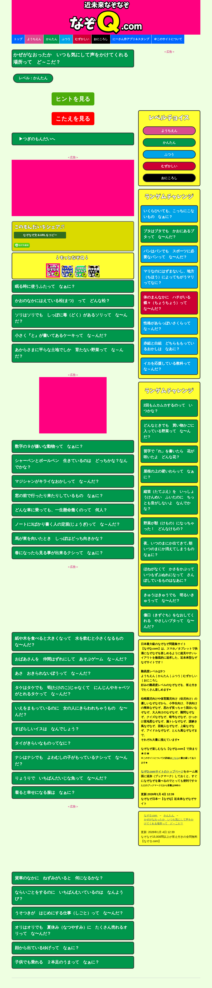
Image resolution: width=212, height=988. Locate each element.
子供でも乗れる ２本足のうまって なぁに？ (57, 962)
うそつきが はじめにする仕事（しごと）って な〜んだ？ (69, 913)
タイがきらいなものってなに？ (43, 743)
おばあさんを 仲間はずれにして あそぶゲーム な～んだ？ (71, 659)
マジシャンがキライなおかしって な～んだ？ (57, 481)
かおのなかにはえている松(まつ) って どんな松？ (62, 300)
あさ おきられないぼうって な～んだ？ (53, 673)
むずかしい (82, 39)
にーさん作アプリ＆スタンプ (131, 39)
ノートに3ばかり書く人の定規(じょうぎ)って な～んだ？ (67, 524)
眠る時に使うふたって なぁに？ (45, 286)
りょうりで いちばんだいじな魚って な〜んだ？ (61, 778)
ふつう (66, 39)
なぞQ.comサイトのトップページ (162, 771)
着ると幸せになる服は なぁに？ (45, 792)
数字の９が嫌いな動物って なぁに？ (49, 446)
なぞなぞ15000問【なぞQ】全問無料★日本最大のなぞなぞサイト (106, 17)
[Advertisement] (73, 188)
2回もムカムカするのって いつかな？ (168, 408)
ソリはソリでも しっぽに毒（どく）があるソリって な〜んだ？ (71, 318)
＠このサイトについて (168, 39)
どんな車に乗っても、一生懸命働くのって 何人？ (61, 510)
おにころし (101, 39)
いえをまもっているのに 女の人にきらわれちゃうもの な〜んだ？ (71, 711)
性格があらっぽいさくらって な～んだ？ (169, 326)
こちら (175, 758)
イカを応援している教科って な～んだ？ (169, 366)
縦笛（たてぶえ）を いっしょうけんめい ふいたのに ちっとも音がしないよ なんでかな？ (169, 500)
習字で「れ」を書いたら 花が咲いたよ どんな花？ (169, 454)
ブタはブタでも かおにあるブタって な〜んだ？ (169, 234)
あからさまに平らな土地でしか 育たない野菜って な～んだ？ (69, 353)
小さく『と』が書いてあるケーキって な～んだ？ (61, 335)
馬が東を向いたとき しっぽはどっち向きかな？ (59, 538)
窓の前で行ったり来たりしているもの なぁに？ (59, 495)
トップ (18, 39)
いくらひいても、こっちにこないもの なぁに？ (169, 214)
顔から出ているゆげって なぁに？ (47, 948)
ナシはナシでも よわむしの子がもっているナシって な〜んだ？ (71, 760)
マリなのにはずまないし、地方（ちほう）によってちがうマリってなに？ (169, 277)
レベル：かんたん (33, 78)
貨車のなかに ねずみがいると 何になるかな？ (59, 878)
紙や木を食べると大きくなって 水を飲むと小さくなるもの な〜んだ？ (71, 641)
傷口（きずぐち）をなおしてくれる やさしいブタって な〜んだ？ (169, 621)
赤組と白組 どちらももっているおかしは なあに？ (169, 346)
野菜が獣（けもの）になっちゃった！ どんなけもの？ (169, 526)
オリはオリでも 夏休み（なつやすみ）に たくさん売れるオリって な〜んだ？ (71, 930)
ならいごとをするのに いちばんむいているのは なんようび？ (69, 895)
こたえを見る (73, 119)
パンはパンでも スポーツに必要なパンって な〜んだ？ (169, 254)
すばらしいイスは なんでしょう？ (47, 729)
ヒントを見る (73, 99)
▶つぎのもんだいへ (35, 139)
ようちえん (34, 39)
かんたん (51, 39)
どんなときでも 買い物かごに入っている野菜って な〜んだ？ (169, 431)
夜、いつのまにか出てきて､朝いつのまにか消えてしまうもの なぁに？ (171, 549)
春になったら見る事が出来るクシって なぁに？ (59, 553)
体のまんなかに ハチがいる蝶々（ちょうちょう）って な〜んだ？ (167, 303)
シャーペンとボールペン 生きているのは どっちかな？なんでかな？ (71, 463)
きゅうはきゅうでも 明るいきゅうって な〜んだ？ (169, 598)
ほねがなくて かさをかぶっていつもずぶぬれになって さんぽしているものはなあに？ (169, 575)
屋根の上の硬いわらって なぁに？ (169, 474)
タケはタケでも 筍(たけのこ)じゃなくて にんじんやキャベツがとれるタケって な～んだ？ (72, 690)
